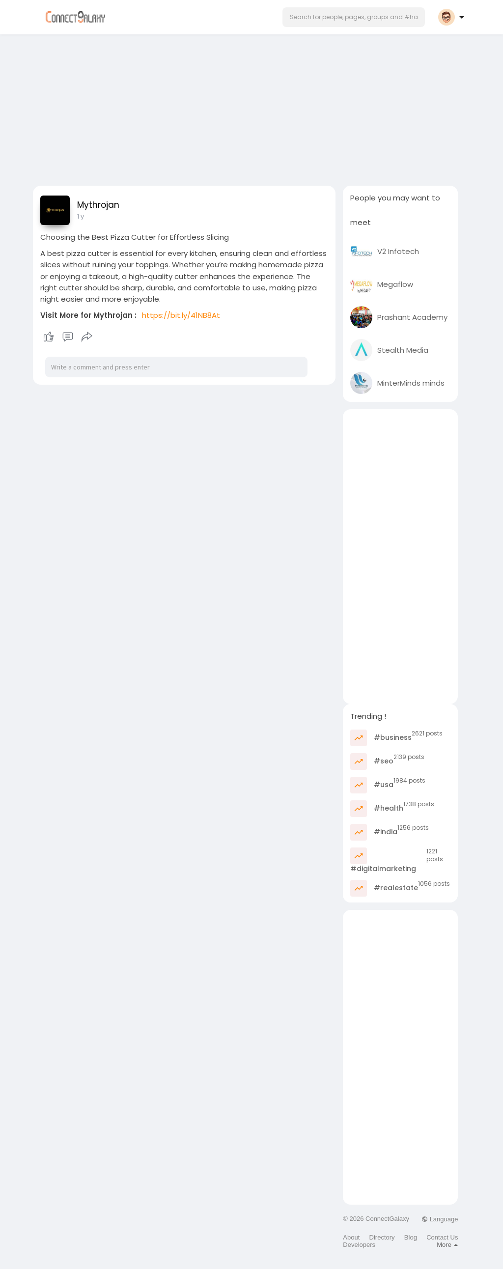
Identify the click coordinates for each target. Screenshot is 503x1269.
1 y (80, 216)
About (351, 1237)
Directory (382, 1237)
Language (439, 1219)
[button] (353, 17)
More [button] (447, 1244)
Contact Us (442, 1237)
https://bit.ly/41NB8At (181, 315)
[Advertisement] (251, 107)
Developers (359, 1244)
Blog (410, 1237)
